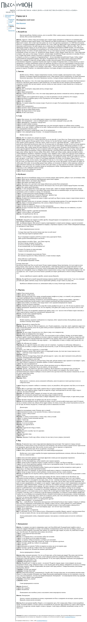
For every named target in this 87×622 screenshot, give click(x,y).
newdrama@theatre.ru (70, 617)
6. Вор (9, 27)
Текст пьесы (8, 16)
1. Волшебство (11, 18)
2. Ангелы (10, 20)
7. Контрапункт (11, 30)
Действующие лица (9, 15)
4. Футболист (11, 24)
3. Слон (10, 22)
